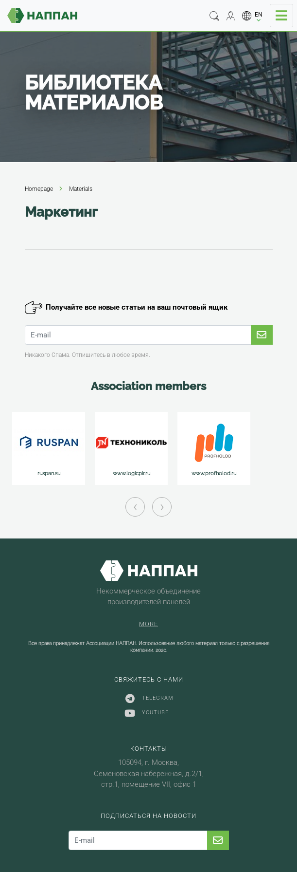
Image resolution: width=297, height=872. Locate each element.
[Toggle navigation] (281, 15)
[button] (252, 15)
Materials (80, 189)
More (148, 624)
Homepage (39, 189)
